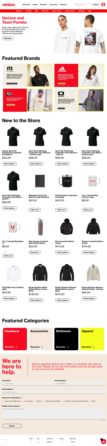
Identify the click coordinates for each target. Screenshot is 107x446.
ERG (36, 11)
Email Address (8, 389)
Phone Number (60, 381)
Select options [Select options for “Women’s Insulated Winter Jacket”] (89, 252)
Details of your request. (11, 406)
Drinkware (43, 4)
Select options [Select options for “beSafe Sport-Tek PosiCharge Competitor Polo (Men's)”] (9, 164)
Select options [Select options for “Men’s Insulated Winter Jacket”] (62, 252)
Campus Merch (70, 11)
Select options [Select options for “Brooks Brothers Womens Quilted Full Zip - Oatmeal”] (89, 298)
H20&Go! (81, 11)
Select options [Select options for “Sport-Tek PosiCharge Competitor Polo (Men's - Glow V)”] (9, 208)
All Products (26, 4)
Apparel (35, 4)
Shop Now (8, 38)
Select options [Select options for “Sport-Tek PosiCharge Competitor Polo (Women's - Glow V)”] (62, 164)
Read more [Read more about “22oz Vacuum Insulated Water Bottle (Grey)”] (35, 252)
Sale (89, 11)
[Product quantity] (31, 204)
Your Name (6, 381)
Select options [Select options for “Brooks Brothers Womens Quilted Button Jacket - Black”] (62, 300)
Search (95, 4)
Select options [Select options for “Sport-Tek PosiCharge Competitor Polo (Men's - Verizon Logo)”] (89, 164)
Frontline (29, 11)
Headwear (63, 4)
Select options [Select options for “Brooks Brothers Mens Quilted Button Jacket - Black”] (36, 300)
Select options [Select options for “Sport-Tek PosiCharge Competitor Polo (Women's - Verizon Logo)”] (36, 164)
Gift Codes (45, 11)
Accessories (53, 4)
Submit (11, 426)
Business (19, 11)
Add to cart (35, 210)
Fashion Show (56, 11)
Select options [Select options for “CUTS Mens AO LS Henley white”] (9, 298)
